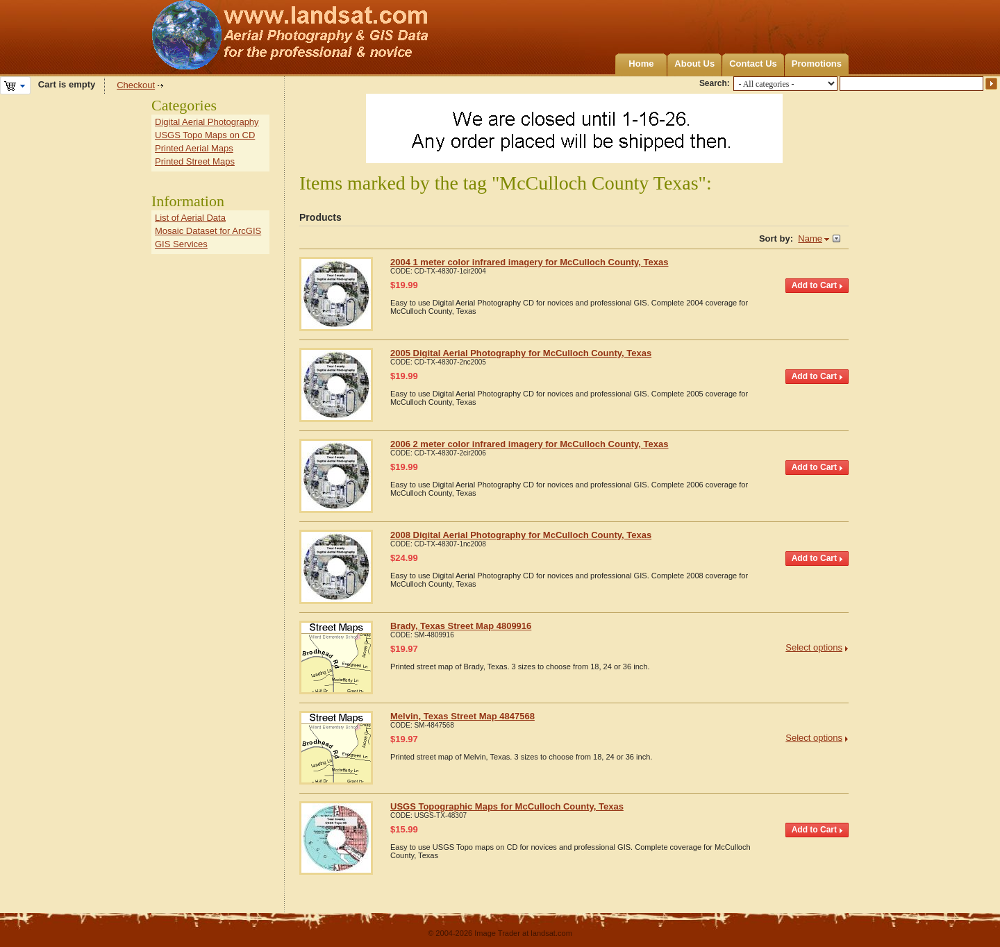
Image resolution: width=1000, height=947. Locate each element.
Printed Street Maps (195, 161)
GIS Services (181, 244)
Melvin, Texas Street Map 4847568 (462, 716)
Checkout (136, 85)
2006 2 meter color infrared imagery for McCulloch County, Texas (529, 444)
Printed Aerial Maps (194, 148)
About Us (694, 63)
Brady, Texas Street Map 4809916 (460, 626)
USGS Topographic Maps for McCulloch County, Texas (507, 806)
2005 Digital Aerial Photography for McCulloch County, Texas (520, 353)
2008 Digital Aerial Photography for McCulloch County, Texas (520, 535)
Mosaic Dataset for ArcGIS (208, 231)
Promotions (817, 63)
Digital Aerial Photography (207, 122)
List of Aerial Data (190, 217)
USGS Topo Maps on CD (205, 135)
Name (810, 238)
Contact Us (753, 63)
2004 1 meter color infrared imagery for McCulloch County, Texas (529, 262)
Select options (813, 647)
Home (640, 63)
